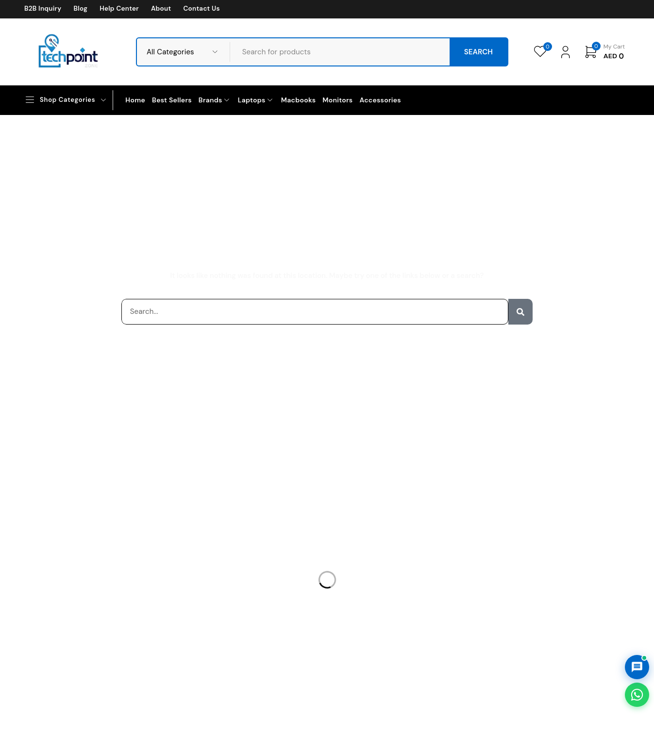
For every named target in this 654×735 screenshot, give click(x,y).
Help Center (119, 9)
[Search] (520, 312)
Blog (80, 9)
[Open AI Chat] (637, 667)
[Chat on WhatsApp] (637, 695)
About (161, 9)
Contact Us (201, 9)
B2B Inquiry (42, 9)
